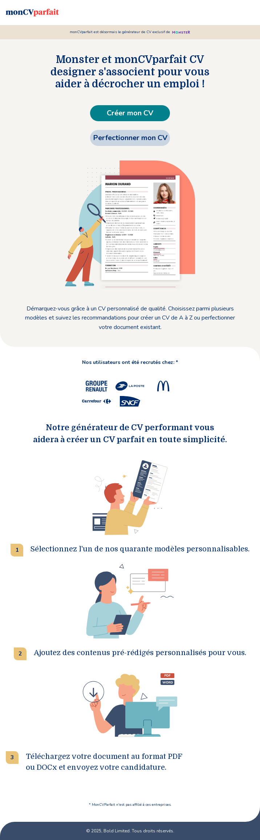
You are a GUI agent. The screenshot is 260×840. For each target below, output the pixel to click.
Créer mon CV (130, 113)
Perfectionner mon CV (130, 138)
